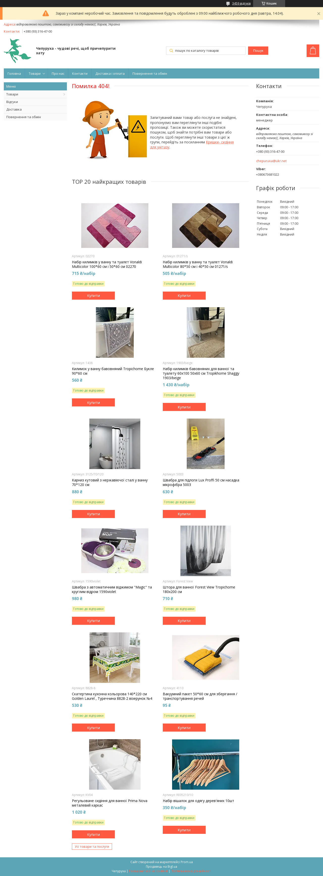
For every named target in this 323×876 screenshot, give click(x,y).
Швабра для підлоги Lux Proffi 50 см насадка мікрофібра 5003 (201, 482)
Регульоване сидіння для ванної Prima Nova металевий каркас (109, 803)
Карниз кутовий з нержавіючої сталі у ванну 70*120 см (110, 482)
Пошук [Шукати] (258, 51)
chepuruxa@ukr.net (271, 161)
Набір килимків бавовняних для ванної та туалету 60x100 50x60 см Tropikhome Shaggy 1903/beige (201, 373)
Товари (35, 73)
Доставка (14, 109)
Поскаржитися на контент (148, 871)
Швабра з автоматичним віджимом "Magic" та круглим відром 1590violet (112, 589)
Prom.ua (187, 862)
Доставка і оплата (110, 73)
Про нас (58, 73)
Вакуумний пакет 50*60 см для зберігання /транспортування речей (200, 696)
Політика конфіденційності (191, 871)
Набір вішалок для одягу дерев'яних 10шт (198, 800)
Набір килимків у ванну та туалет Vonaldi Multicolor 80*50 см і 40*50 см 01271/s (198, 264)
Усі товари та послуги (92, 846)
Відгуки (12, 101)
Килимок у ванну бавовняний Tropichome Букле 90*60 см (113, 371)
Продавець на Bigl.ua (161, 866)
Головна (14, 73)
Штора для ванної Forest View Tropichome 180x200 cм (199, 589)
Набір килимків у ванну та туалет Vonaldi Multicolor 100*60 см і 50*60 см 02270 (107, 264)
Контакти (80, 73)
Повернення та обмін (149, 73)
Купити (93, 295)
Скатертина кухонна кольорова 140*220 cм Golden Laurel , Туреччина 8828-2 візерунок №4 (112, 696)
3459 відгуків (241, 3)
